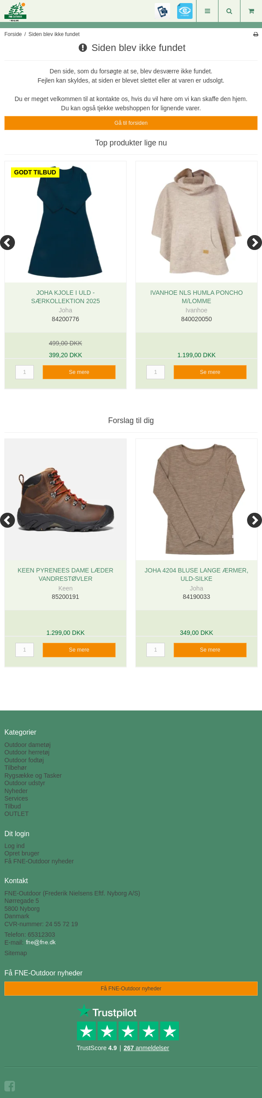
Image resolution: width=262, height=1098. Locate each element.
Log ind (14, 845)
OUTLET (16, 813)
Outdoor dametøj (27, 744)
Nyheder (16, 790)
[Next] (254, 242)
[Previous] (7, 242)
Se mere (79, 372)
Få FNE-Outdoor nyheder (39, 861)
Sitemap (15, 953)
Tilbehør (15, 767)
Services (16, 798)
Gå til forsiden (131, 123)
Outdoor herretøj (27, 752)
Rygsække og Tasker (33, 775)
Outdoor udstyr (24, 782)
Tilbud (12, 806)
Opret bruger (21, 853)
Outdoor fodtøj (24, 760)
